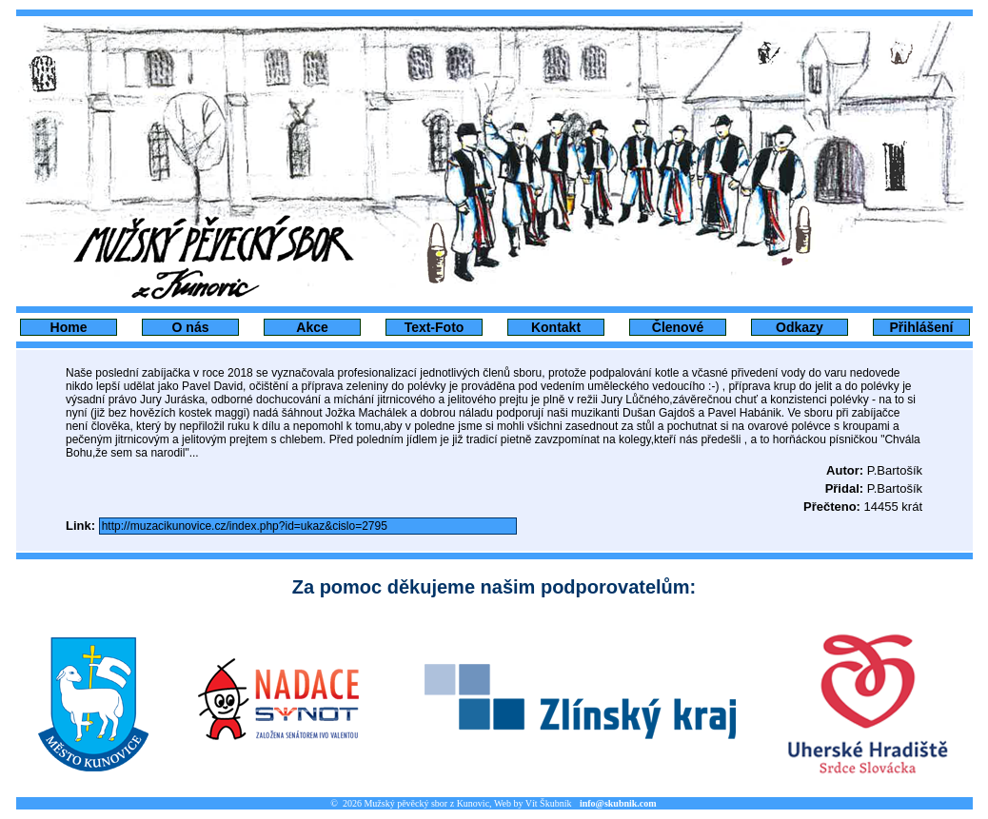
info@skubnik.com (618, 803)
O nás (190, 327)
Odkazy (799, 327)
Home (69, 327)
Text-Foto (434, 327)
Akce (311, 327)
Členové (677, 327)
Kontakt (556, 327)
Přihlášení (922, 327)
